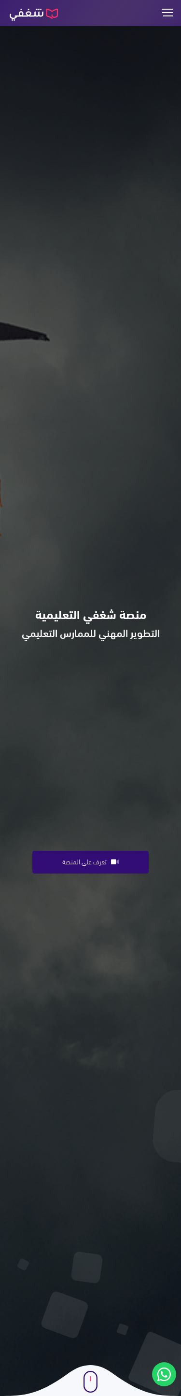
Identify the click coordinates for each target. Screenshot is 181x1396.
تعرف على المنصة (90, 861)
